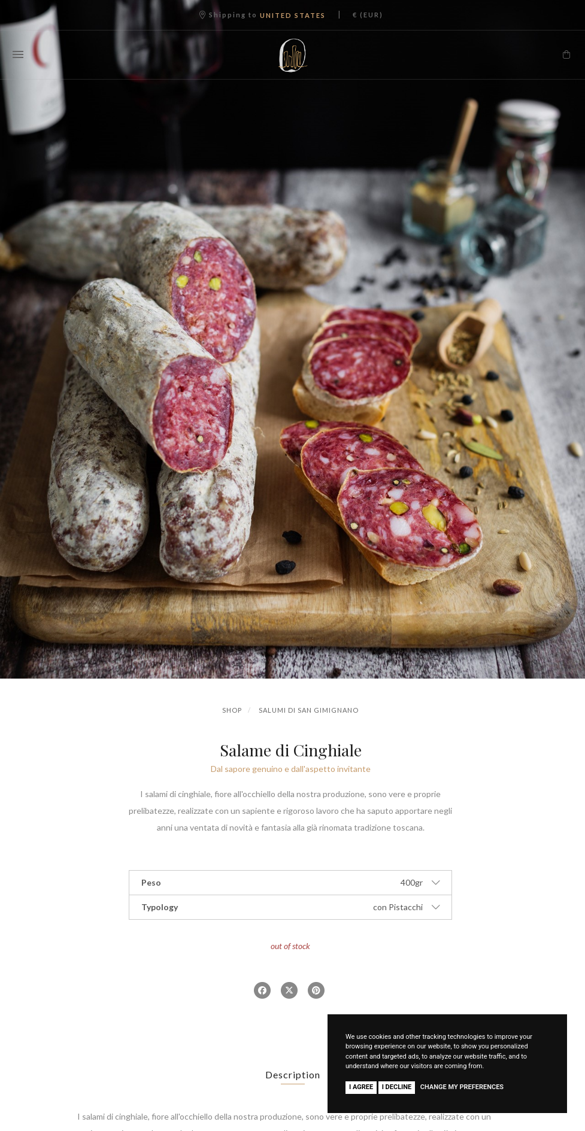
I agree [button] (361, 1087)
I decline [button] (397, 1087)
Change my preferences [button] (462, 1087)
